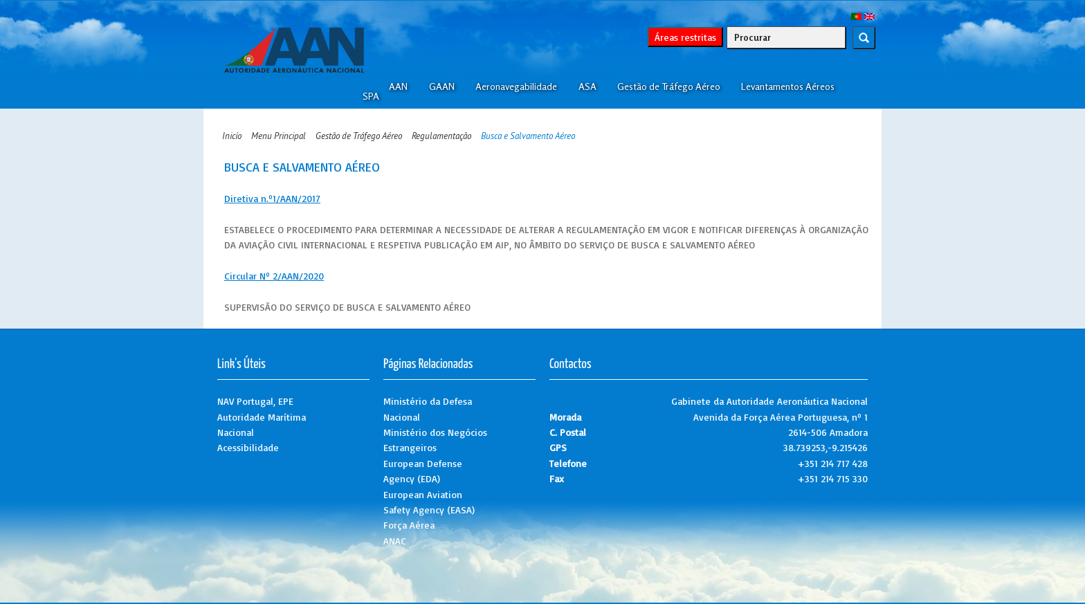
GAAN (442, 86)
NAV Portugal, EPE (255, 401)
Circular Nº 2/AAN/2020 (274, 276)
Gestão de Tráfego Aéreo (668, 86)
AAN (398, 86)
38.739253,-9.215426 (825, 447)
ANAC (394, 541)
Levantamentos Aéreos (788, 86)
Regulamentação (441, 136)
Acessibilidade (248, 447)
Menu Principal (278, 136)
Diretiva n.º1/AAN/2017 (272, 198)
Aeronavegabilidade (516, 86)
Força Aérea (409, 525)
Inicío (231, 136)
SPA (371, 96)
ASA (587, 86)
